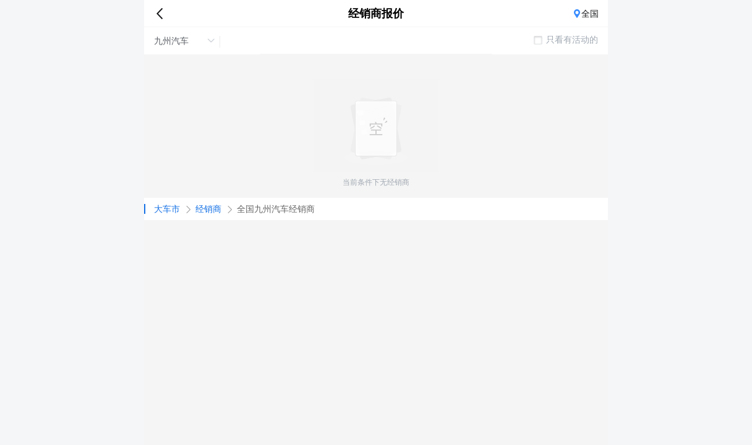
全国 (590, 14)
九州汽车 (184, 41)
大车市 (167, 209)
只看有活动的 (566, 39)
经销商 (208, 209)
